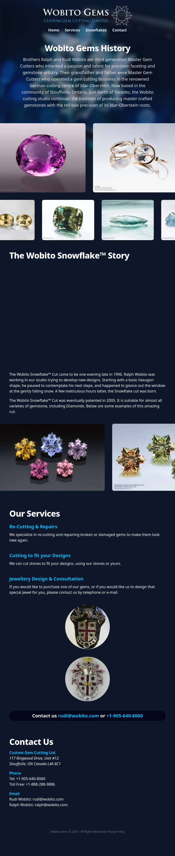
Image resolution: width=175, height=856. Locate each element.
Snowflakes (96, 30)
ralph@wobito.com (51, 804)
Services (72, 30)
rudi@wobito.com (78, 716)
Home (53, 30)
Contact (119, 30)
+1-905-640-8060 (124, 716)
